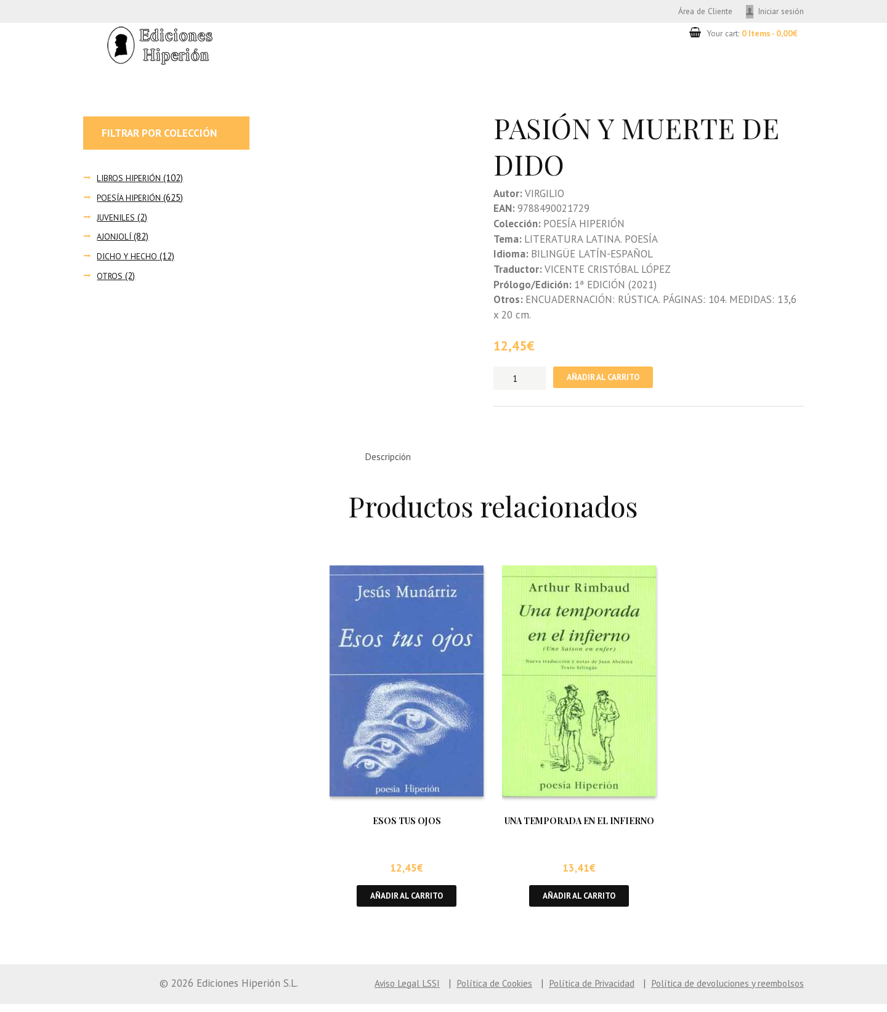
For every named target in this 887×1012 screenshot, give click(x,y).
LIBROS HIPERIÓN (131, 179)
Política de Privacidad (567, 991)
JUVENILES (117, 219)
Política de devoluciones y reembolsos (718, 991)
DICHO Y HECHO (128, 258)
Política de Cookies (460, 991)
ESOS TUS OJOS (407, 827)
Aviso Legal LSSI (364, 991)
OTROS (110, 277)
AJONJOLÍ (114, 239)
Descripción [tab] (392, 461)
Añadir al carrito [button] (407, 903)
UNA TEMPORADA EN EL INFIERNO (579, 827)
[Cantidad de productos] (519, 380)
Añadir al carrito (609, 380)
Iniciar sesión (778, 11)
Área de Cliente (692, 11)
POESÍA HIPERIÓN (132, 199)
